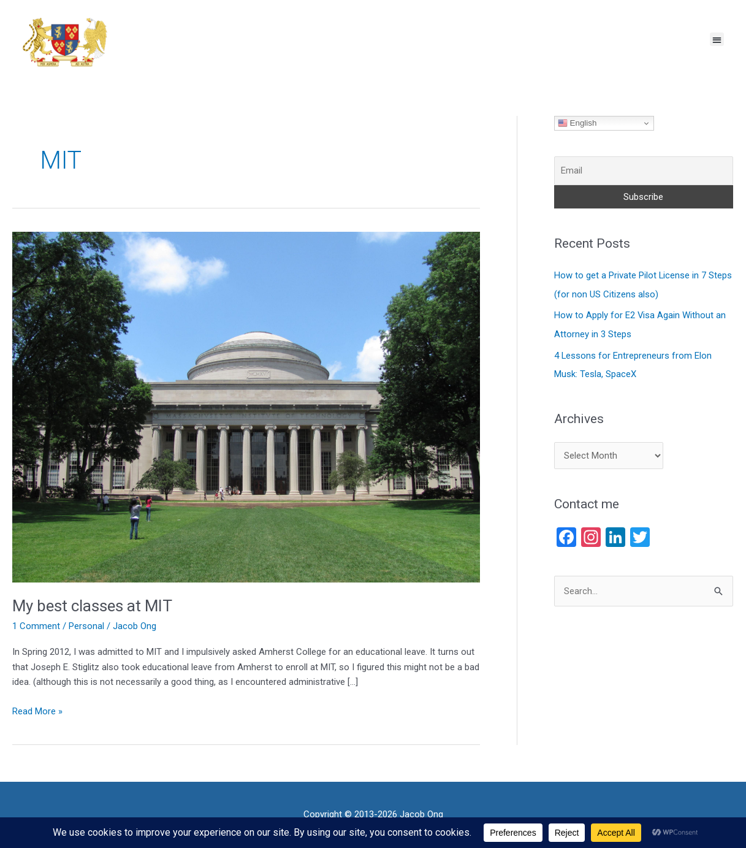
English (577, 123)
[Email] (643, 170)
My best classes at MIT (92, 606)
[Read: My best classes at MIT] (246, 406)
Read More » (37, 710)
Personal (86, 626)
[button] (717, 39)
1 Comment (36, 626)
